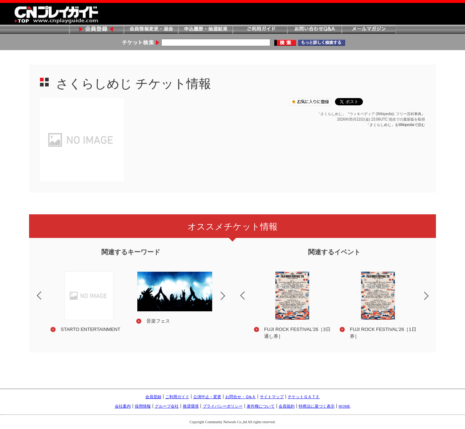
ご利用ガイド (259, 29)
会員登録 (96, 29)
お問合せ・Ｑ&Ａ (240, 396)
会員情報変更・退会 (151, 29)
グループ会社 (167, 406)
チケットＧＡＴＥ (304, 396)
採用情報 (143, 406)
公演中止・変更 (207, 396)
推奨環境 (191, 406)
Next (229, 300)
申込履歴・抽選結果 (205, 29)
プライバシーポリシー (223, 406)
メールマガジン (368, 29)
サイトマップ (272, 396)
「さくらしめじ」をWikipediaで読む (395, 125)
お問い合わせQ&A (314, 29)
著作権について (261, 406)
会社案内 (123, 406)
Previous (33, 291)
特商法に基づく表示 (317, 406)
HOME (344, 406)
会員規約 (287, 406)
